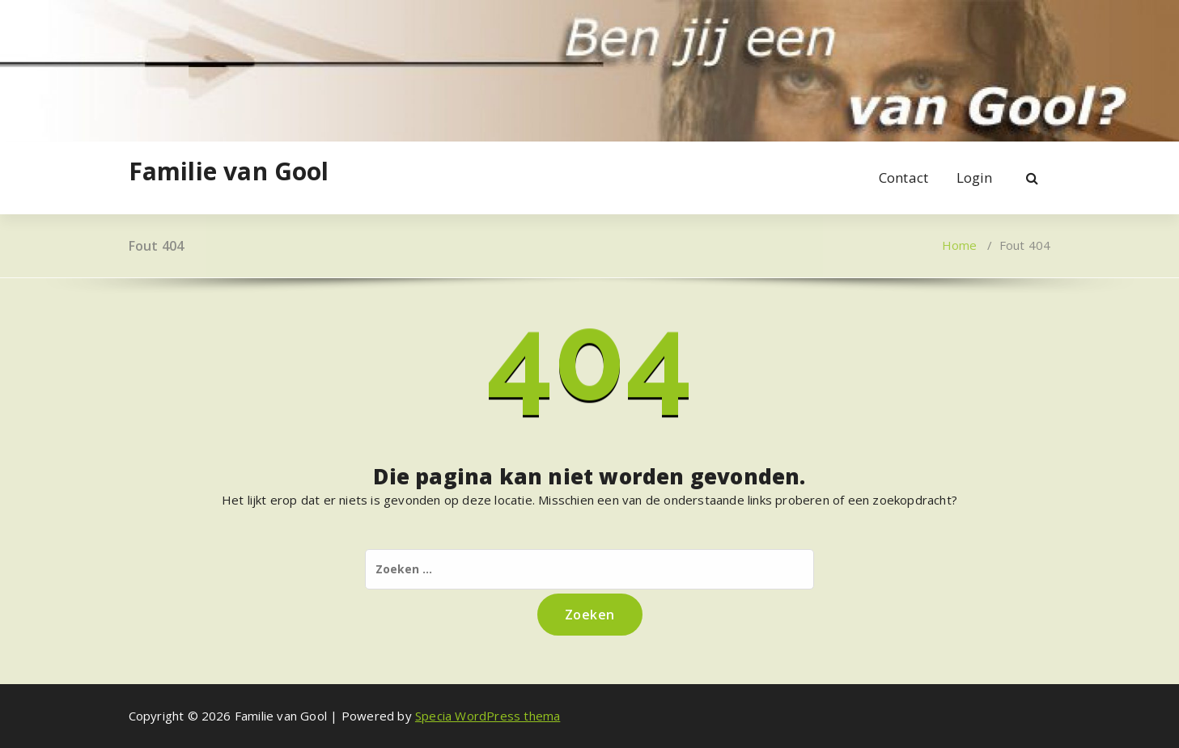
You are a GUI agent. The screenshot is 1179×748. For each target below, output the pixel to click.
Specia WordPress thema (487, 716)
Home (960, 245)
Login (974, 177)
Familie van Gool (229, 171)
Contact (903, 177)
